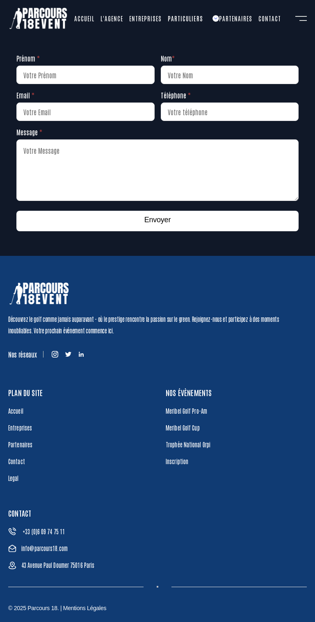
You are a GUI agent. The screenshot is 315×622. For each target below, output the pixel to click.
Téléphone (176, 95)
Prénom (28, 58)
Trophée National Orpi (188, 444)
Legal (13, 478)
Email (25, 95)
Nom (168, 58)
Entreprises (20, 427)
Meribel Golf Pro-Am (186, 411)
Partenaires (20, 444)
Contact (16, 461)
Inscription (177, 461)
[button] (193, 18)
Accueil (15, 411)
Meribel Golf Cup (183, 427)
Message (29, 132)
